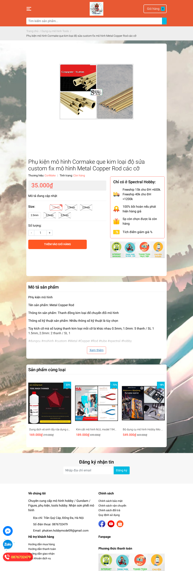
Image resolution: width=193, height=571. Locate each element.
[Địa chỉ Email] (96, 470)
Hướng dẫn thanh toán (42, 548)
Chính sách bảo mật (110, 500)
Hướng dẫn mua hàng (41, 544)
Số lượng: (35, 225)
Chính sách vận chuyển (112, 505)
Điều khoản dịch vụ (39, 558)
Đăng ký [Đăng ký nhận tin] (121, 470)
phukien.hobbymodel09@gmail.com (65, 530)
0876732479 (60, 524)
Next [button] (162, 410)
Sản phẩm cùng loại (47, 369)
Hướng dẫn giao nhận (41, 553)
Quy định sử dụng (109, 514)
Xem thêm (96, 350)
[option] (49, 410)
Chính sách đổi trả (109, 510)
